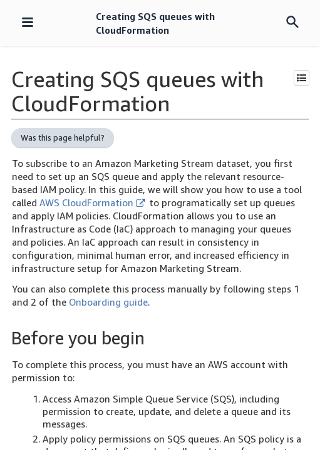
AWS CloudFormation (92, 202)
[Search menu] (292, 23)
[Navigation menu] (28, 23)
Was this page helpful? (63, 137)
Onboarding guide (108, 302)
